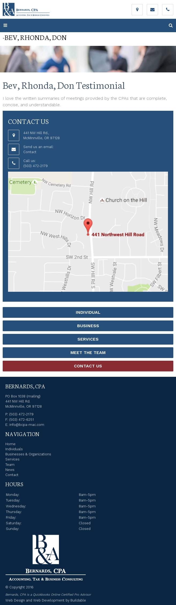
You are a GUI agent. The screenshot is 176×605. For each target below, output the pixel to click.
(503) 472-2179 (35, 166)
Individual (88, 312)
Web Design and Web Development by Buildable (45, 600)
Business (88, 325)
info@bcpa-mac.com (26, 425)
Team (9, 465)
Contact (29, 152)
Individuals (14, 449)
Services (88, 339)
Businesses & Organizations (28, 454)
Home (10, 444)
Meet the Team (88, 352)
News (9, 470)
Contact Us (88, 365)
